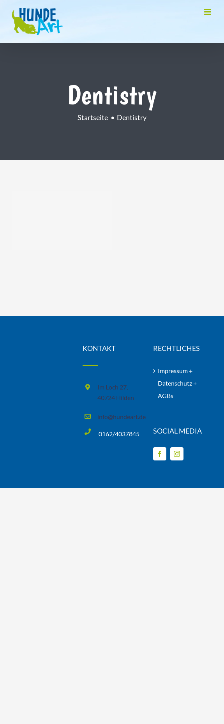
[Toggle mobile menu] (208, 12)
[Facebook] (159, 453)
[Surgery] (62, 220)
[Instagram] (176, 453)
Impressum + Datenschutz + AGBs (177, 383)
